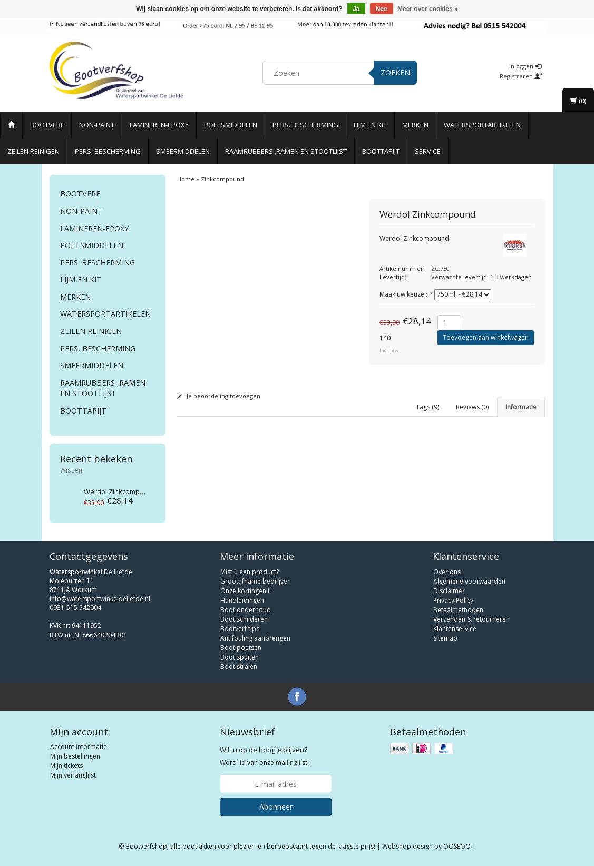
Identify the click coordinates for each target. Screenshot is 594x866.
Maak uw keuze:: (406, 294)
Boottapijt (381, 151)
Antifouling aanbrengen (255, 638)
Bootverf (47, 125)
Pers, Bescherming (108, 151)
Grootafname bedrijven (255, 581)
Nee (381, 9)
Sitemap (445, 638)
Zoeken (395, 72)
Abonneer (276, 807)
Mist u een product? (249, 571)
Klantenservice (454, 628)
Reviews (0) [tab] (472, 406)
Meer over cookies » (427, 9)
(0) (578, 100)
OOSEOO (457, 846)
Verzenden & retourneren (471, 619)
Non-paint (96, 125)
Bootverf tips (239, 628)
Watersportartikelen (482, 125)
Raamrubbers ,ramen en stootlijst (286, 151)
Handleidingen (242, 600)
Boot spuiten (239, 657)
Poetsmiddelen (230, 125)
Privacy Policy (453, 600)
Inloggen (525, 66)
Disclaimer (449, 590)
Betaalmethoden (458, 609)
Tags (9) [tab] (427, 406)
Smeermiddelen (183, 151)
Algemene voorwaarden (469, 581)
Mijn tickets (66, 765)
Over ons (447, 571)
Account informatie (78, 746)
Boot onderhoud (245, 609)
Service (428, 151)
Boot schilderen (244, 619)
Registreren (521, 76)
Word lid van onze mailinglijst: (264, 756)
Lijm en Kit (370, 125)
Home (185, 179)
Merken (415, 125)
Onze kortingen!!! (245, 590)
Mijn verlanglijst (73, 775)
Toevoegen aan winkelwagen (486, 337)
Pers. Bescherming (305, 125)
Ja (356, 9)
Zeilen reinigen (33, 151)
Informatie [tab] (521, 406)
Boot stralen (238, 666)
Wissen (71, 470)
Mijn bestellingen (75, 756)
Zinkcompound (120, 491)
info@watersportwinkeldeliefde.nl (100, 598)
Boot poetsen (240, 647)
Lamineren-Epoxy (159, 125)
